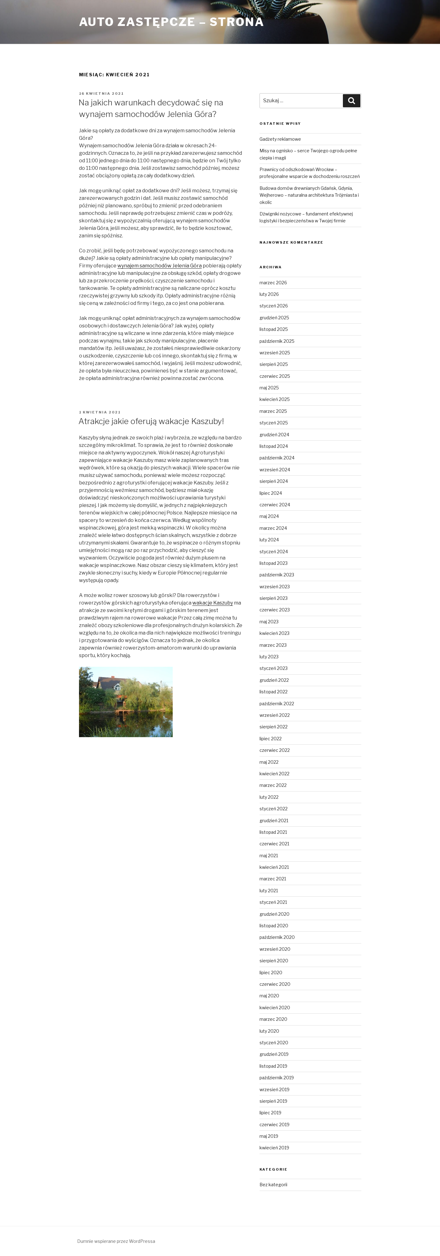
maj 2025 (269, 387)
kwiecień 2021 (274, 867)
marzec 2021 (273, 878)
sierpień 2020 (274, 960)
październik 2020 (277, 937)
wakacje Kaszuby (212, 603)
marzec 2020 (273, 1019)
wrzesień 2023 (275, 586)
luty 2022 (269, 797)
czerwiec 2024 (275, 504)
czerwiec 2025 (275, 376)
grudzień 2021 (274, 820)
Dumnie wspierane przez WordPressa (116, 1241)
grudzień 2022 (274, 680)
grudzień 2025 (274, 317)
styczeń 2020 (274, 1042)
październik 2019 (277, 1077)
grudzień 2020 (274, 914)
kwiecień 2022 (274, 773)
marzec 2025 (273, 411)
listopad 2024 (274, 446)
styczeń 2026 (274, 305)
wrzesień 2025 (275, 352)
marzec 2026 (273, 282)
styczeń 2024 (274, 551)
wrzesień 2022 (275, 715)
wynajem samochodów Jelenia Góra (159, 266)
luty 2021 (269, 890)
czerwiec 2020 (275, 984)
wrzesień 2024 (275, 469)
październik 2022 (277, 703)
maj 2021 (269, 855)
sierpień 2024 (274, 481)
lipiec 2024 (271, 493)
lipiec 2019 (270, 1112)
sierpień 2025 (274, 364)
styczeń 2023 (274, 668)
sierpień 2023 (274, 598)
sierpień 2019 (273, 1101)
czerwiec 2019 (274, 1124)
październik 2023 (277, 574)
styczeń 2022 (274, 808)
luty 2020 (269, 1031)
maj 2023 (269, 621)
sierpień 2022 (274, 726)
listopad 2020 (274, 925)
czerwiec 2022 (275, 750)
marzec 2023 (273, 645)
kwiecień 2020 (275, 1007)
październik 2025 (277, 341)
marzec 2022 (273, 785)
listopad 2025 (274, 329)
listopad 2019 (273, 1066)
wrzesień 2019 (274, 1089)
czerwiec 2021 (274, 843)
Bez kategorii (273, 1184)
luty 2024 (269, 539)
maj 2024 (269, 516)
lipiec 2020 (271, 972)
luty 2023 (269, 656)
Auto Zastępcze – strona (171, 22)
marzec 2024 (273, 528)
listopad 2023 (274, 563)
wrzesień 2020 (275, 949)
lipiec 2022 (271, 738)
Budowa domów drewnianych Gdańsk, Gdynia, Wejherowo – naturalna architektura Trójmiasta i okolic (309, 195)
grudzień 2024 (274, 434)
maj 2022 (269, 762)
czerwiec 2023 (275, 609)
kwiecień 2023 (274, 633)
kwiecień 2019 (274, 1147)
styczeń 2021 (273, 902)
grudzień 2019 (274, 1054)
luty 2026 (269, 294)
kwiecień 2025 (275, 399)
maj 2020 (269, 995)
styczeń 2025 (274, 422)
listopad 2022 (274, 691)
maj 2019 (269, 1136)
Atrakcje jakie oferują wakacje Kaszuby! (151, 421)
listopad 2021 (273, 832)
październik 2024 (277, 457)
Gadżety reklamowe (280, 139)
